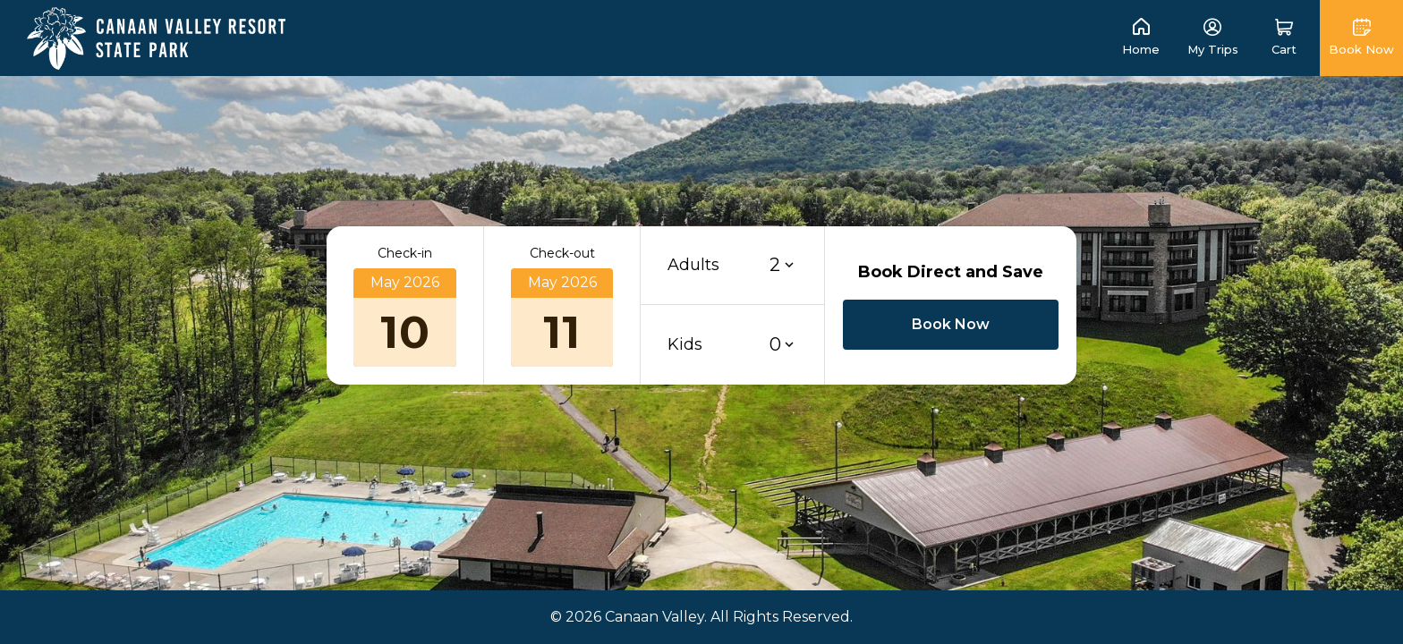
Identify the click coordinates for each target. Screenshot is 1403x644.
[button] (1284, 38)
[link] (156, 37)
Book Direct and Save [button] (950, 272)
